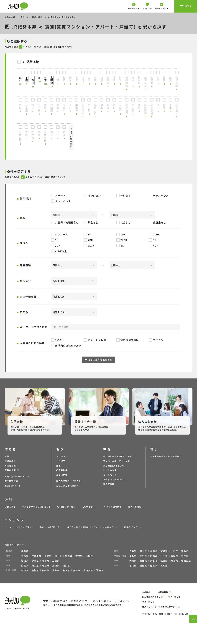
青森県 (133, 551)
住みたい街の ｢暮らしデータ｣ (82, 527)
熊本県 (66, 570)
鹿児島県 (88, 570)
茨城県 (89, 555)
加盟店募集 (163, 592)
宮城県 (164, 551)
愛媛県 (143, 565)
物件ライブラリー (133, 527)
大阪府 (133, 560)
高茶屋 (51, 80)
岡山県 (35, 565)
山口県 (66, 565)
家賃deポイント (13, 485)
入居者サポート (89, 506)
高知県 (164, 565)
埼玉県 (58, 555)
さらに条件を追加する (98, 359)
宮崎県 (76, 570)
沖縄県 (99, 570)
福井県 (184, 555)
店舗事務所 (10, 460)
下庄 (26, 79)
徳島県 (153, 565)
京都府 (153, 560)
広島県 (24, 565)
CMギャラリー (110, 527)
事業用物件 (62, 474)
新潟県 (153, 555)
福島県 (184, 551)
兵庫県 (143, 560)
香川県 (133, 565)
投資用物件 (62, 470)
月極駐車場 (10, 465)
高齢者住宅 (10, 470)
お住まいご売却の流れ (114, 479)
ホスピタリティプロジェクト (36, 506)
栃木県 (79, 555)
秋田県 (153, 551)
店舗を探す (10, 506)
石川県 (164, 555)
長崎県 (45, 570)
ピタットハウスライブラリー (19, 527)
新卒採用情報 (134, 506)
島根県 (55, 565)
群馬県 (68, 555)
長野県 (143, 555)
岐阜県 (45, 560)
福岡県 (24, 570)
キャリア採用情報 (113, 506)
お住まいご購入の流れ (67, 485)
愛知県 (24, 560)
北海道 (24, 551)
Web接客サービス (66, 506)
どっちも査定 (110, 470)
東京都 (24, 555)
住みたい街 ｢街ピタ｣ (50, 527)
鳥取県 (45, 565)
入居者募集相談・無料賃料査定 (166, 456)
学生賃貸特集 (11, 481)
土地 (58, 465)
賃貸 (22, 17)
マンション (62, 456)
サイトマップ (174, 597)
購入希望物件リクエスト (68, 481)
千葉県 (47, 555)
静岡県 (35, 560)
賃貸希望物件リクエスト (17, 476)
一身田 (32, 80)
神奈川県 (36, 555)
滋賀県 (164, 560)
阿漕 (45, 79)
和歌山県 (186, 560)
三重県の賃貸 (36, 17)
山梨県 (133, 555)
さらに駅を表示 (71, 138)
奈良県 (174, 560)
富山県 (174, 555)
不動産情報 (10, 17)
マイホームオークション (115, 460)
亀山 (20, 79)
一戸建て (60, 460)
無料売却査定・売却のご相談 (117, 456)
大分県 (55, 570)
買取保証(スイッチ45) (114, 465)
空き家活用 (109, 484)
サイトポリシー (149, 601)
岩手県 (143, 551)
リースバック (110, 474)
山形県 (174, 551)
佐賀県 (35, 570)
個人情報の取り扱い (151, 597)
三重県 (55, 560)
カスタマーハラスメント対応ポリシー (159, 606)
